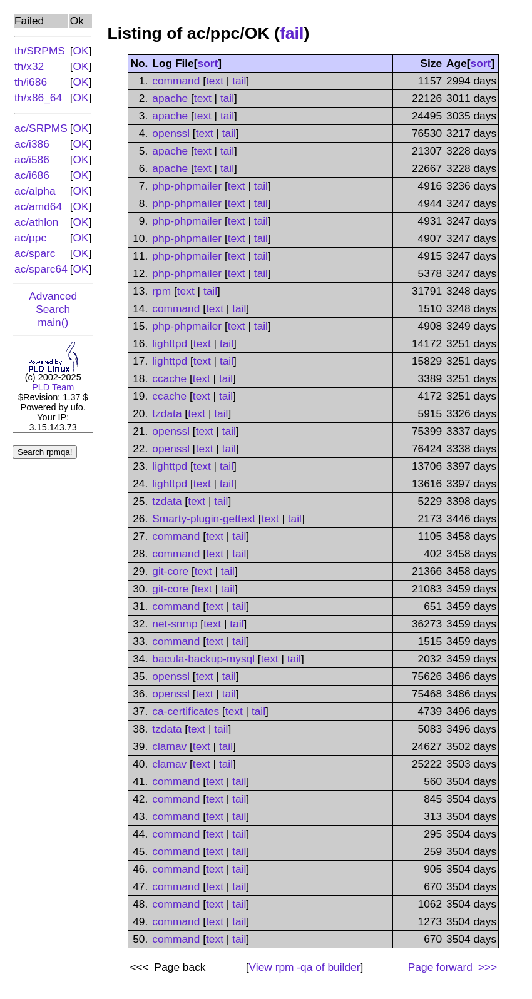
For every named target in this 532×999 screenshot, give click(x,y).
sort (208, 63)
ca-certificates (185, 711)
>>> (486, 967)
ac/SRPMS (41, 128)
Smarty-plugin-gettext (203, 518)
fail (292, 33)
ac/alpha (35, 191)
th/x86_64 (38, 97)
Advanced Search (53, 302)
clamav (169, 746)
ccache (169, 378)
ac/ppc (30, 237)
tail (239, 80)
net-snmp (174, 623)
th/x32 (29, 66)
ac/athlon (36, 222)
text (214, 80)
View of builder (305, 967)
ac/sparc (35, 253)
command (176, 80)
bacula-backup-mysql (203, 658)
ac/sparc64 (41, 269)
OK (81, 50)
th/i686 (30, 82)
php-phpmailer (187, 186)
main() (53, 322)
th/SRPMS (39, 50)
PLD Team (53, 387)
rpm (161, 291)
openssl (171, 133)
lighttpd (169, 343)
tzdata (167, 413)
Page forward (440, 967)
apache (170, 98)
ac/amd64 (38, 206)
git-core (170, 571)
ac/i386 (31, 144)
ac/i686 (31, 175)
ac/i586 (31, 159)
